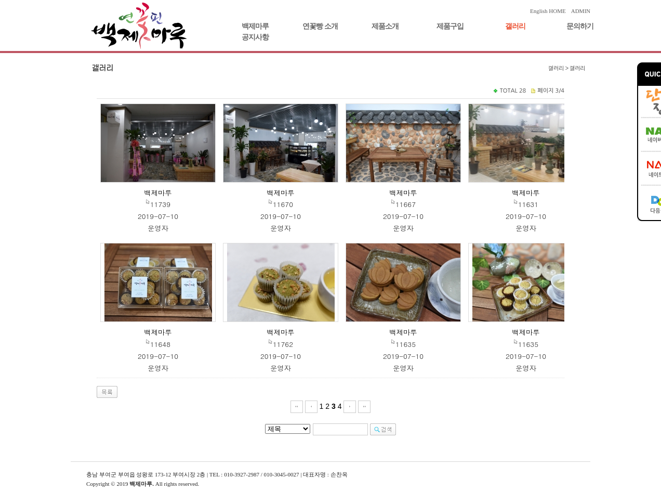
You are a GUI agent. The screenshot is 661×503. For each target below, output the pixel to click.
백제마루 (255, 26)
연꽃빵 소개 (320, 26)
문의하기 (579, 26)
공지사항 (255, 37)
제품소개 (385, 26)
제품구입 (450, 26)
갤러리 (515, 26)
